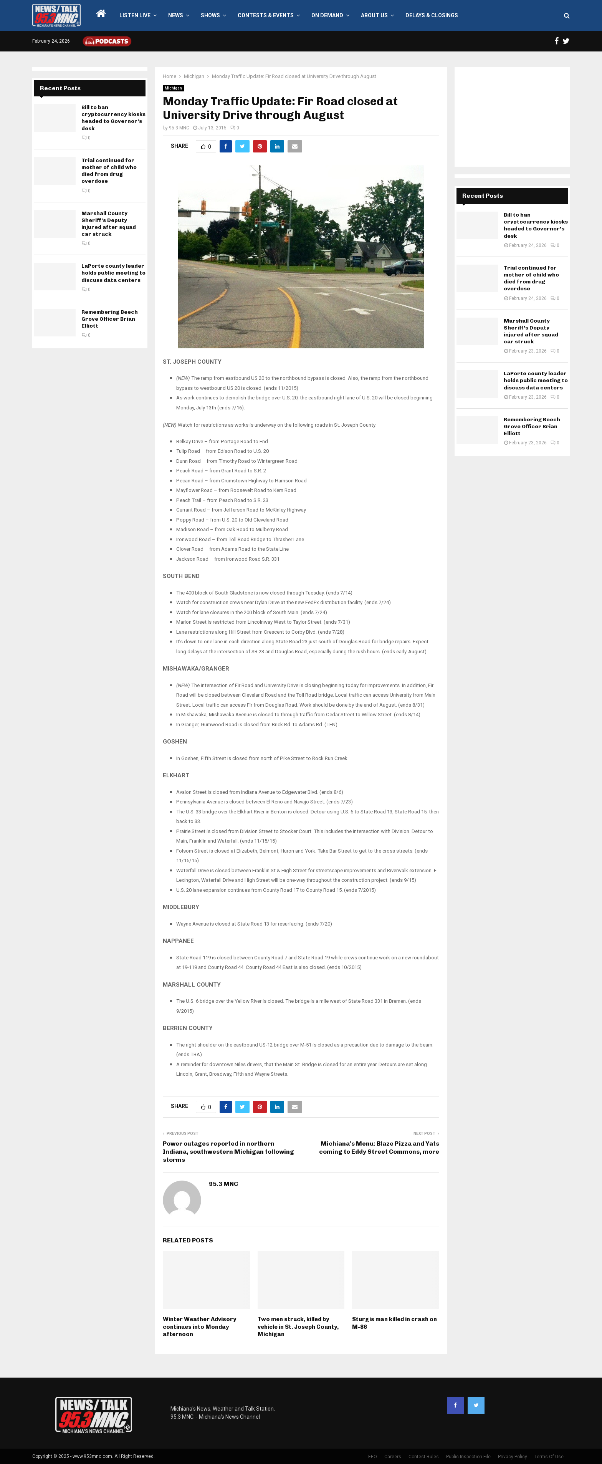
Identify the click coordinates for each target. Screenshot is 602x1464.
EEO (372, 1456)
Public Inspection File (468, 1456)
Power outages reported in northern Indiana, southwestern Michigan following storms (228, 1152)
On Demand (327, 15)
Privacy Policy (512, 1456)
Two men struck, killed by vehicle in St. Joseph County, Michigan (298, 1327)
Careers (392, 1456)
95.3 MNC (179, 128)
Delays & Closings (431, 15)
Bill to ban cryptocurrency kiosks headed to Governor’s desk (113, 118)
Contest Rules (423, 1456)
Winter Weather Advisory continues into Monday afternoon (199, 1327)
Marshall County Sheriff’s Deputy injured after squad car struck (108, 224)
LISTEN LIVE (134, 15)
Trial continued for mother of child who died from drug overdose (109, 171)
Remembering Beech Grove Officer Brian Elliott (109, 319)
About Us (374, 15)
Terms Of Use (549, 1456)
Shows (210, 15)
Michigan (173, 88)
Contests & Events (266, 15)
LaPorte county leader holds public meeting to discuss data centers (113, 273)
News (175, 15)
